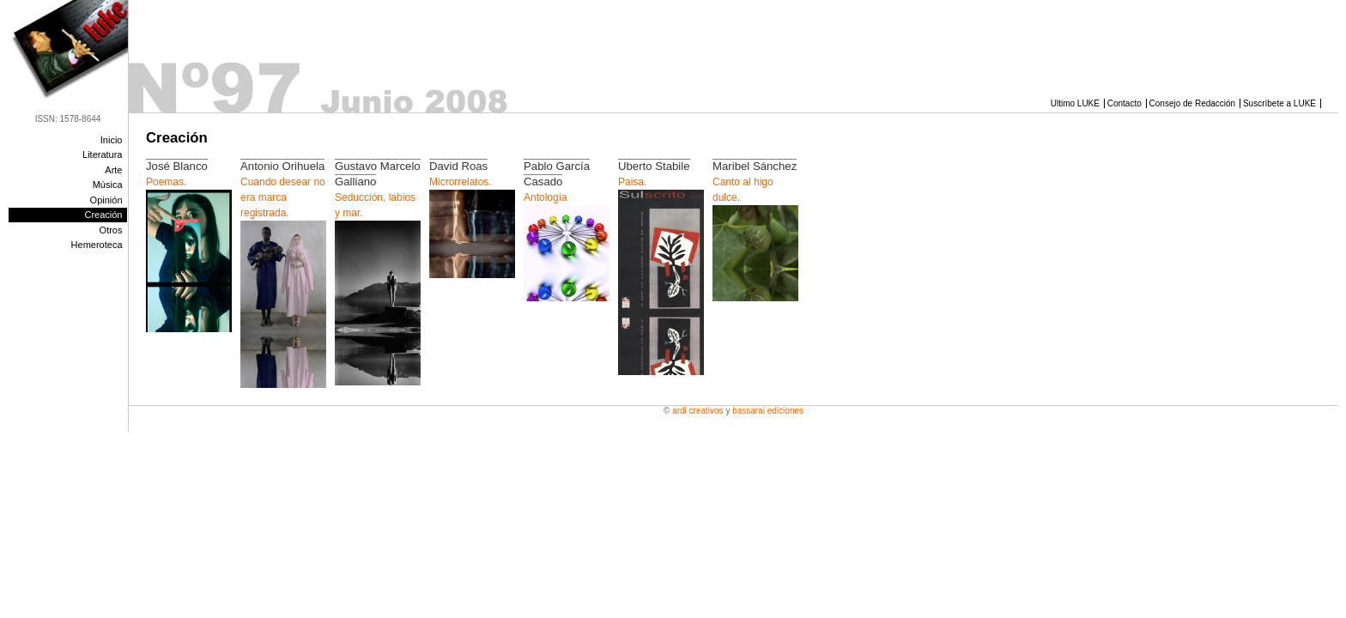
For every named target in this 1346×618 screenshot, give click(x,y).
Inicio (111, 140)
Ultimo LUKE (1075, 103)
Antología (545, 197)
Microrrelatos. (460, 182)
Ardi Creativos (697, 410)
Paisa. (632, 182)
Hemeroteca (97, 244)
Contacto (1124, 103)
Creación (103, 214)
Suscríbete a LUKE (1279, 103)
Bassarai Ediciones (767, 410)
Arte (113, 170)
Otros (111, 230)
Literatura (102, 154)
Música (108, 184)
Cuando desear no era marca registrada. (282, 197)
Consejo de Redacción (1192, 103)
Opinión (106, 200)
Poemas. (166, 182)
